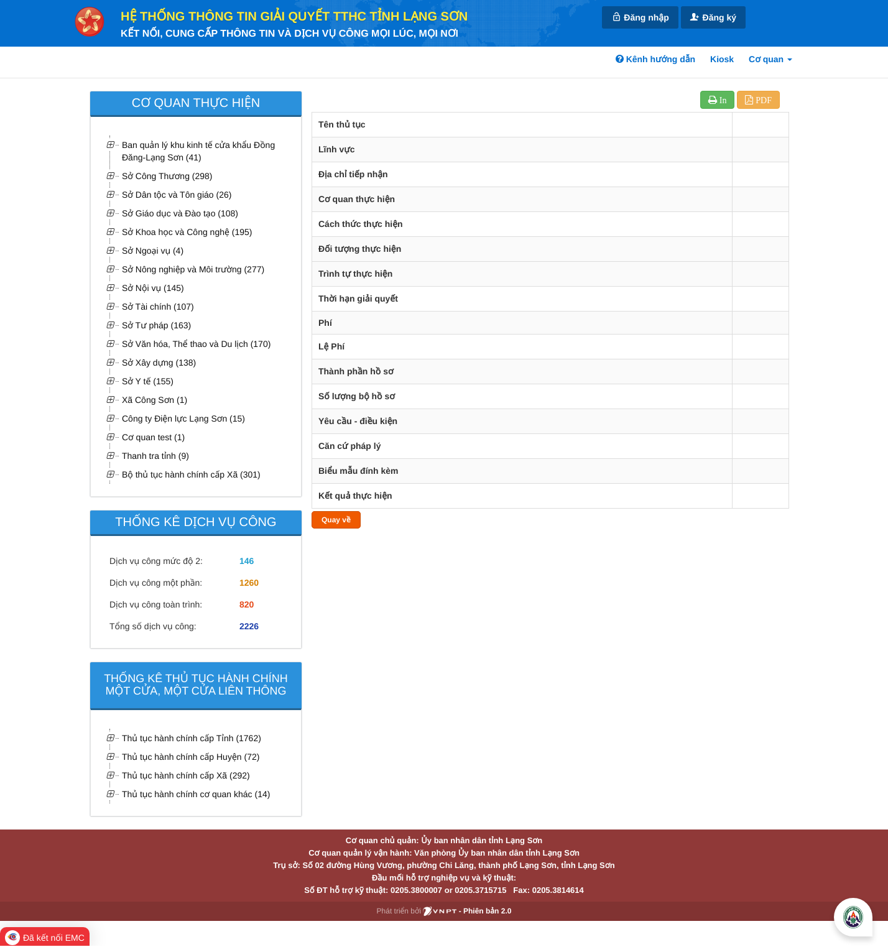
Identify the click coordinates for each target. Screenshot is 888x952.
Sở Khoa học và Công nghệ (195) (187, 232)
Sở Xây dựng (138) (159, 362)
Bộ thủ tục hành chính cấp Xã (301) (191, 474)
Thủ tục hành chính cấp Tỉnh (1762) (191, 738)
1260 (249, 583)
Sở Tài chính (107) (158, 307)
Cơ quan (770, 59)
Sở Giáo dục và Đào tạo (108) (180, 213)
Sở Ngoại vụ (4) (152, 251)
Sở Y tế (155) (147, 381)
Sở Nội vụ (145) (153, 288)
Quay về (336, 519)
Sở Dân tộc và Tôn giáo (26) (176, 195)
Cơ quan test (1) (153, 437)
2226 (249, 626)
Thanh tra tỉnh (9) (155, 456)
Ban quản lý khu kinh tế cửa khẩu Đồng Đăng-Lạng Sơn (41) (198, 151)
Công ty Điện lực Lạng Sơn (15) (183, 418)
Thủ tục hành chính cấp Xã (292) (186, 775)
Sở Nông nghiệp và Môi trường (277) (193, 269)
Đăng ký (713, 17)
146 (246, 561)
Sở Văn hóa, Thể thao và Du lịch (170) (196, 344)
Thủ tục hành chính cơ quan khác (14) (196, 794)
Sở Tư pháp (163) (156, 325)
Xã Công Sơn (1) (154, 400)
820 (246, 604)
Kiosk (722, 59)
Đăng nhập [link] (639, 17)
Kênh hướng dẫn (655, 59)
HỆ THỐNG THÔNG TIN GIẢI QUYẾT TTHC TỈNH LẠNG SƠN (294, 17)
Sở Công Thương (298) (167, 176)
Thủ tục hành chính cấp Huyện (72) (190, 757)
